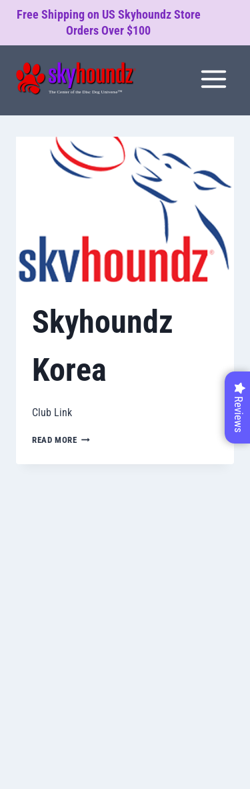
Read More (61, 440)
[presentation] (125, 209)
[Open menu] (213, 78)
